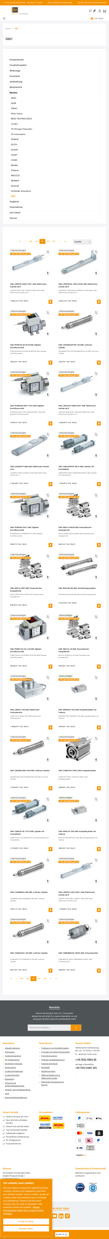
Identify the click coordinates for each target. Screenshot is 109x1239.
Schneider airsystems (21, 191)
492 (54, 241)
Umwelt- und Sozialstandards (17, 1090)
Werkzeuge (15, 70)
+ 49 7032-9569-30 (85, 1059)
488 (31, 241)
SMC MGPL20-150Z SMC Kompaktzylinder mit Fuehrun (77, 832)
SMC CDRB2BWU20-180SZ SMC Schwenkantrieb (78, 953)
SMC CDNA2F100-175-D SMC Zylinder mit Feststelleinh (27, 832)
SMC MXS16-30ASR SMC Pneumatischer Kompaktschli (75, 528)
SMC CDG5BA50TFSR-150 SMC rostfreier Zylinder (75, 346)
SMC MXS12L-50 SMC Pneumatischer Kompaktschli (74, 650)
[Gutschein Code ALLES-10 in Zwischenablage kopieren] (66, 1234)
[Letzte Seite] (65, 241)
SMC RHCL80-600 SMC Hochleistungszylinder (77, 588)
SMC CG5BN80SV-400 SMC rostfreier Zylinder (29, 892)
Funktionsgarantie (13, 1056)
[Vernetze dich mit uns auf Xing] (67, 1216)
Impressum (10, 1052)
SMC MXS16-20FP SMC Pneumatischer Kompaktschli (26, 589)
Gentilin (14, 150)
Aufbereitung (16, 81)
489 (37, 241)
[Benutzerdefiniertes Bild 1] (80, 1187)
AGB (7, 1094)
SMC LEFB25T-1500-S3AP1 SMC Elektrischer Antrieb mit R (77, 893)
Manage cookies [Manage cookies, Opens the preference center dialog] (26, 1229)
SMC (13, 196)
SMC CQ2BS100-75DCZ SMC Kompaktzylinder (77, 771)
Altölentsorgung (48, 1071)
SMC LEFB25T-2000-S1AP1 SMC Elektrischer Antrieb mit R (28, 285)
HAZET (14, 155)
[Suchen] (90, 11)
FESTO (14, 144)
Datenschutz (10, 1067)
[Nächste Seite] (59, 241)
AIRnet (14, 108)
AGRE (13, 103)
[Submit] (76, 1028)
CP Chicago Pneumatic (21, 129)
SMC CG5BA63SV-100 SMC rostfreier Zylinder (29, 953)
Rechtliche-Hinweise (13, 1064)
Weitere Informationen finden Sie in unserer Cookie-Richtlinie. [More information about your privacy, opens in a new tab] (23, 1210)
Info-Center (15, 212)
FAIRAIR (14, 139)
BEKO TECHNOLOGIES (21, 118)
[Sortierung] (82, 241)
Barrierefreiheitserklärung (16, 1098)
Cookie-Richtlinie (12, 1075)
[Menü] (4, 18)
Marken (13, 92)
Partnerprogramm (49, 1056)
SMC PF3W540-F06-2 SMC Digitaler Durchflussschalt (24, 528)
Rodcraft (15, 186)
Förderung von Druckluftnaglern (55, 1048)
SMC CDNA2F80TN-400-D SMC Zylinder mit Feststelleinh (76, 468)
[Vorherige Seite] (25, 241)
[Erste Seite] (19, 241)
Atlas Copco (16, 113)
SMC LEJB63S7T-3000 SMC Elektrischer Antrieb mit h (29, 468)
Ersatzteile (15, 76)
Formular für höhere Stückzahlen (55, 1052)
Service (13, 218)
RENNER (15, 181)
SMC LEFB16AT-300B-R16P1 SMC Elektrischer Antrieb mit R (77, 407)
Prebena (14, 170)
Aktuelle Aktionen (12, 1048)
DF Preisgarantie (12, 1060)
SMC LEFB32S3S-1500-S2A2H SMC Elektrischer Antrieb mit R (78, 285)
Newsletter (9, 1079)
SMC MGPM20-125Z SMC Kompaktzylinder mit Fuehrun (77, 711)
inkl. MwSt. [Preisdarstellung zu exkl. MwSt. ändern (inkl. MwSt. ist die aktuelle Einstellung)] (97, 19)
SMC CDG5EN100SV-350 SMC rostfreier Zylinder (30, 771)
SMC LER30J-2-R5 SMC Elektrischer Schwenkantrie (25, 711)
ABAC (13, 98)
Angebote (14, 201)
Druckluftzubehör (18, 65)
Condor (14, 124)
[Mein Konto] (100, 11)
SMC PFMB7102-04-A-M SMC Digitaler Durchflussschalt (25, 650)
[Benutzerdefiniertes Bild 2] (93, 1187)
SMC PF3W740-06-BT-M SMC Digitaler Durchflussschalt (25, 346)
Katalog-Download (49, 1064)
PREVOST (15, 175)
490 (43, 241)
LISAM (14, 160)
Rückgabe (45, 1067)
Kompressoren (17, 59)
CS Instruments (18, 134)
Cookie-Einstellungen (14, 1071)
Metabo (14, 165)
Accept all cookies (26, 1221)
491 (49, 241)
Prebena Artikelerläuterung (53, 1060)
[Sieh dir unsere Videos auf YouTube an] (55, 1216)
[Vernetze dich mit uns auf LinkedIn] (61, 1216)
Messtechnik (16, 87)
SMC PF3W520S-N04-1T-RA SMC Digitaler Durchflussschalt (27, 407)
